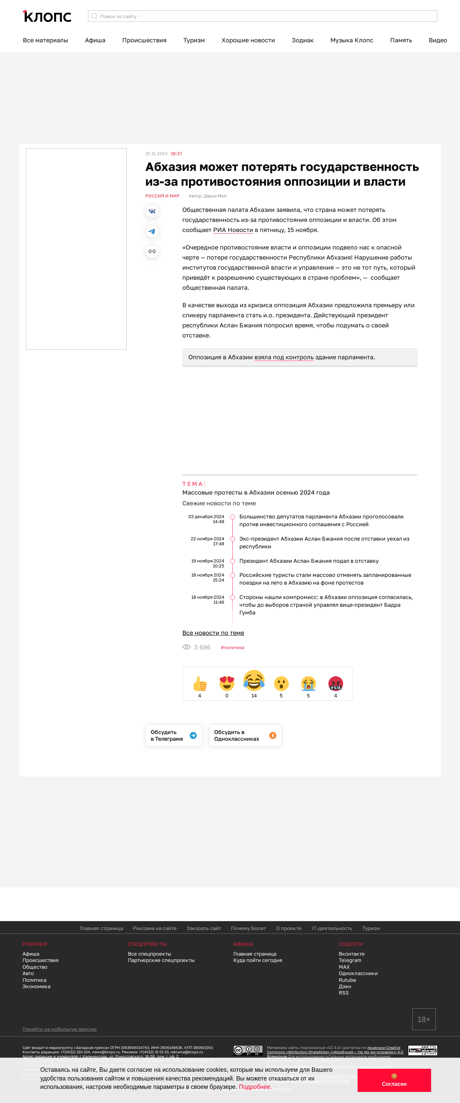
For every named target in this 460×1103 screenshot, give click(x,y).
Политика (234, 647)
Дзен (345, 986)
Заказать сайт (204, 928)
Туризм (194, 40)
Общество (34, 967)
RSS (344, 993)
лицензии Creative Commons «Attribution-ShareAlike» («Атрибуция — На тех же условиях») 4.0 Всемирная (335, 1051)
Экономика (36, 986)
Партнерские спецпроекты (161, 960)
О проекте (289, 928)
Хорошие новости (248, 40)
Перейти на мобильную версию (59, 1029)
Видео (438, 40)
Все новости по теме (213, 632)
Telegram (350, 960)
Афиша (95, 40)
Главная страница (101, 928)
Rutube (347, 980)
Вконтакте (352, 954)
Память (401, 40)
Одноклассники (358, 973)
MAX (344, 967)
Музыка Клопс (351, 40)
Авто (28, 973)
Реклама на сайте (155, 928)
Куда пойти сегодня (257, 960)
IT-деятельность (332, 928)
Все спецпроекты (149, 954)
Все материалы (45, 40)
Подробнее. (255, 1087)
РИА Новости (233, 229)
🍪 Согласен (394, 1080)
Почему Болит (248, 928)
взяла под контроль (284, 357)
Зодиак (303, 40)
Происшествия (144, 40)
